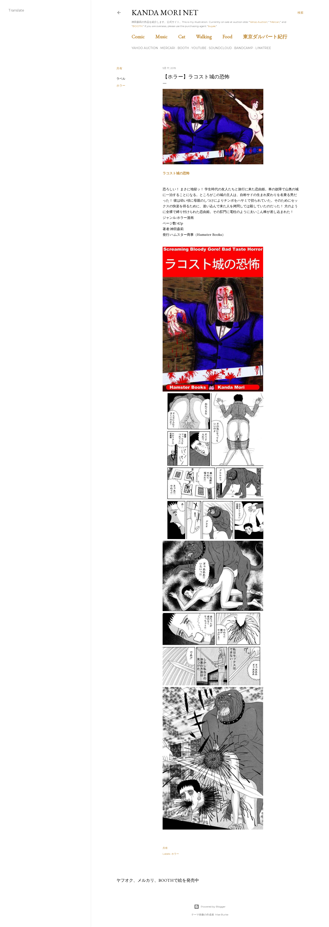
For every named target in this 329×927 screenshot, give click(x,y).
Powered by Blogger (210, 906)
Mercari (274, 21)
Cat (186, 36)
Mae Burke (221, 914)
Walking (208, 36)
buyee (211, 26)
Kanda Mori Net (165, 12)
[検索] (300, 13)
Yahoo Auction (258, 21)
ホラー (120, 85)
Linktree (263, 48)
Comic (143, 36)
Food (232, 36)
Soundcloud (220, 48)
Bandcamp (243, 48)
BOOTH (137, 26)
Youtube (198, 48)
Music (166, 36)
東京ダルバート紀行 (267, 36)
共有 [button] (119, 68)
